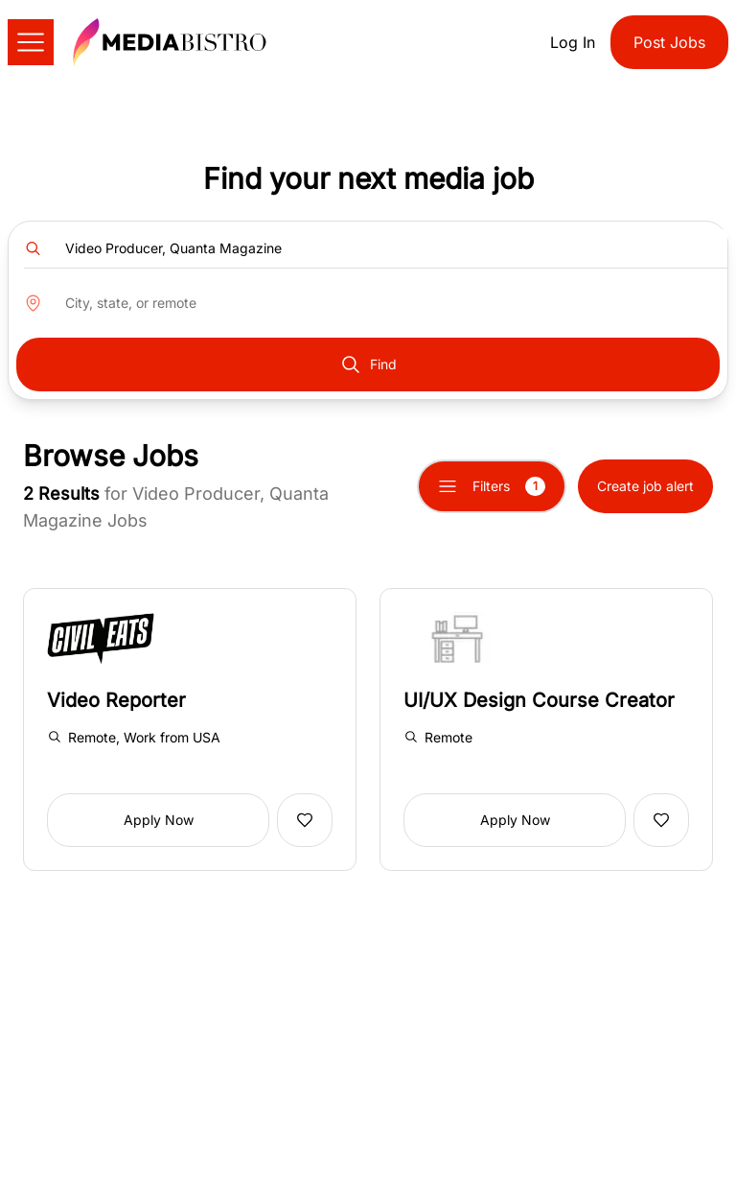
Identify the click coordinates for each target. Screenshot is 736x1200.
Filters (491, 486)
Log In (572, 42)
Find (368, 364)
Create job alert (645, 486)
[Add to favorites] (305, 820)
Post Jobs (669, 42)
